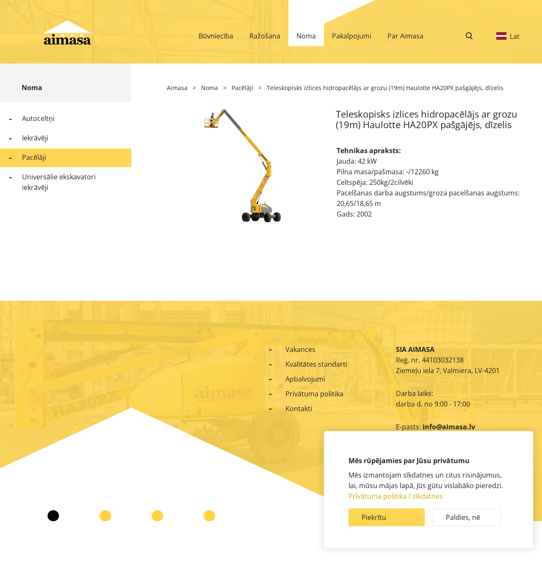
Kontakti (298, 408)
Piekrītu (374, 517)
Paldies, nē (463, 517)
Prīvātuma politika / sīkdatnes (395, 496)
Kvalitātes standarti (316, 364)
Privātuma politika (314, 393)
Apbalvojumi (305, 379)
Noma (32, 87)
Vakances (300, 349)
